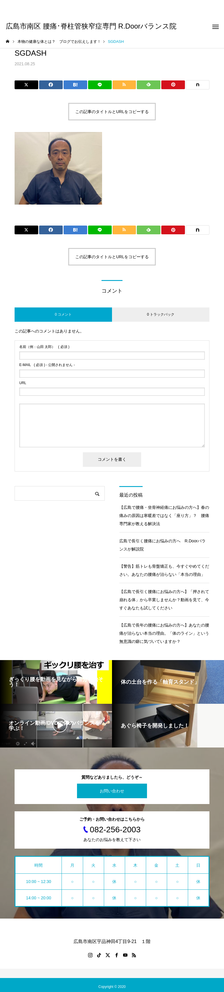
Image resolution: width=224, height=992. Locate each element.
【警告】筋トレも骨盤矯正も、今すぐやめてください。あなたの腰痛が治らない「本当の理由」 (164, 570)
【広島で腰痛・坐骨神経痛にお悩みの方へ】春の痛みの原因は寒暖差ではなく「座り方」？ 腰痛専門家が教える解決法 (164, 515)
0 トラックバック (160, 314)
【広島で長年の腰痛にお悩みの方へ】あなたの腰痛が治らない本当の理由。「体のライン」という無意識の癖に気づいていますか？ (164, 633)
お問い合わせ (112, 791)
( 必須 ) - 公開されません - (47, 365)
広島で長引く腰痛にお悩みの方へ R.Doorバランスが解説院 (162, 545)
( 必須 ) (44, 347)
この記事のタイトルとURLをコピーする (112, 111)
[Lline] (100, 84)
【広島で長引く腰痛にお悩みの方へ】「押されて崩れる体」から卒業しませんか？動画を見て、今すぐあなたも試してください (164, 599)
